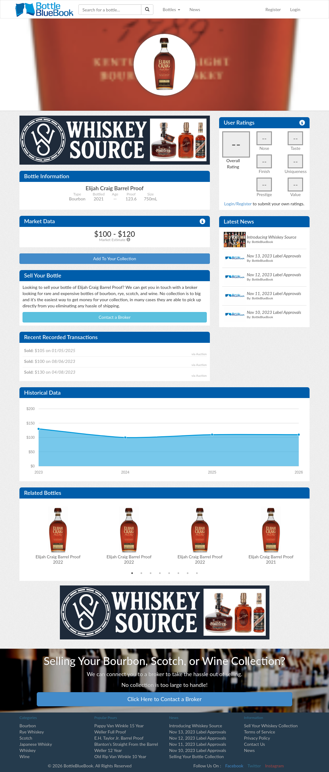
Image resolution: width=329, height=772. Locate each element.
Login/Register (238, 203)
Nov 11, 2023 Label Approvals (197, 744)
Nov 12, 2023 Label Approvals (197, 738)
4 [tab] (160, 573)
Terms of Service (259, 731)
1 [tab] (132, 573)
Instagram (274, 765)
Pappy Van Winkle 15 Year (119, 725)
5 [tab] (169, 573)
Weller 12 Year (108, 750)
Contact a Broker (115, 317)
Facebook (234, 765)
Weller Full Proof (110, 731)
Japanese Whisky (35, 744)
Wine (24, 756)
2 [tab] (141, 573)
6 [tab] (178, 573)
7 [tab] (188, 573)
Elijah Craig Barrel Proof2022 (58, 559)
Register (273, 9)
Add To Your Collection (114, 258)
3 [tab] (151, 573)
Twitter (254, 765)
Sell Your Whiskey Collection (271, 725)
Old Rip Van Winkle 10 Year (120, 756)
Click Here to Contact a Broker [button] (164, 699)
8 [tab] (197, 573)
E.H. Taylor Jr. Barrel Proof (119, 738)
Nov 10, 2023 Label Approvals (197, 750)
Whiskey (27, 750)
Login (295, 9)
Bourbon (27, 725)
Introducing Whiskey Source (195, 725)
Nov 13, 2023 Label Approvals (197, 731)
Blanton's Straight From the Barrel (126, 744)
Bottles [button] (171, 9)
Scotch (25, 738)
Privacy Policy (257, 738)
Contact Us (254, 744)
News (194, 9)
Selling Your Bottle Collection (196, 756)
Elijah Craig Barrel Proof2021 (271, 559)
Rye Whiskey (31, 731)
